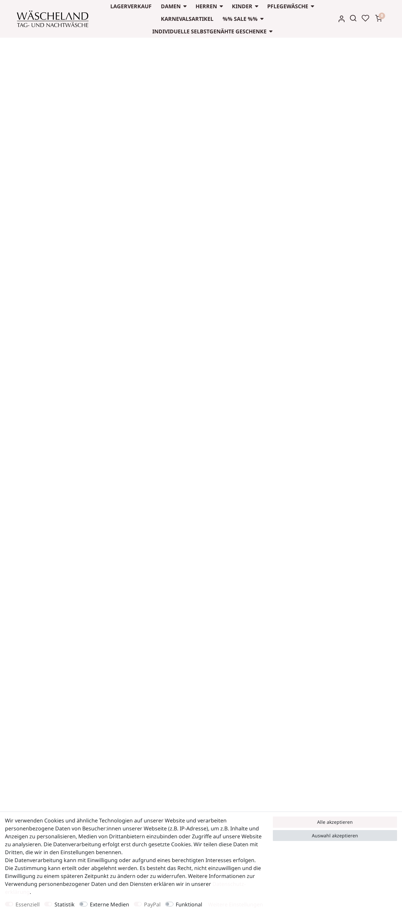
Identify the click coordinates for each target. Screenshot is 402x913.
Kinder (242, 6)
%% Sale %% (240, 18)
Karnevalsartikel (187, 18)
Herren (206, 6)
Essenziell (28, 904)
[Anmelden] (341, 18)
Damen (171, 6)
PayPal (152, 904)
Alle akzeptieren (335, 822)
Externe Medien (109, 904)
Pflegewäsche (287, 6)
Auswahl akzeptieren (335, 835)
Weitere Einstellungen (235, 904)
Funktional (189, 904)
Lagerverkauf (131, 6)
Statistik (65, 904)
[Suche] (353, 18)
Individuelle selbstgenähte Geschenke (209, 31)
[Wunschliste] (365, 18)
